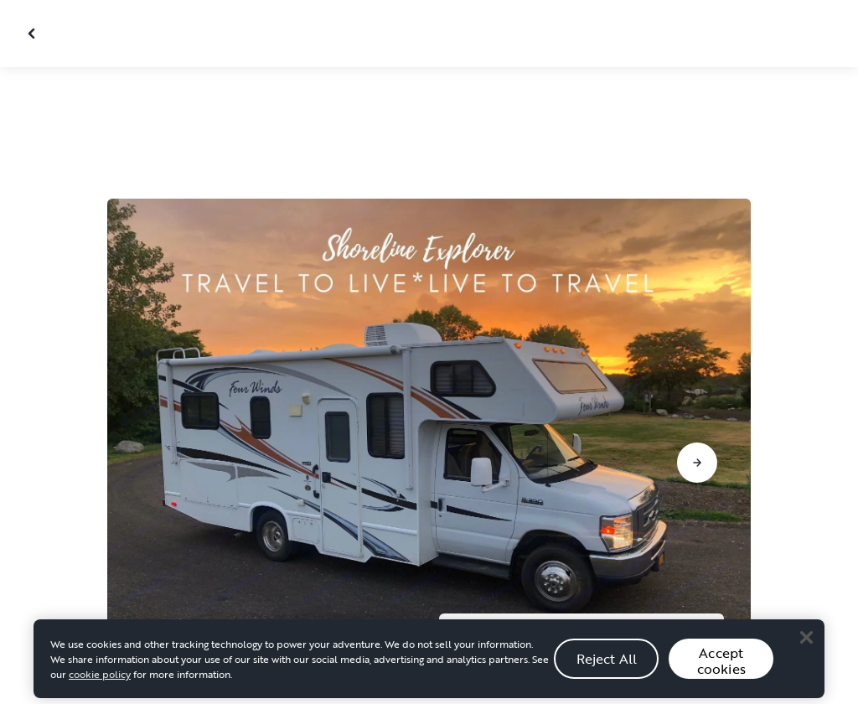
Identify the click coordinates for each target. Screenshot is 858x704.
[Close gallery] (33, 33)
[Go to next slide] (697, 463)
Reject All (607, 676)
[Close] (806, 654)
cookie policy (100, 691)
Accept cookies (721, 678)
